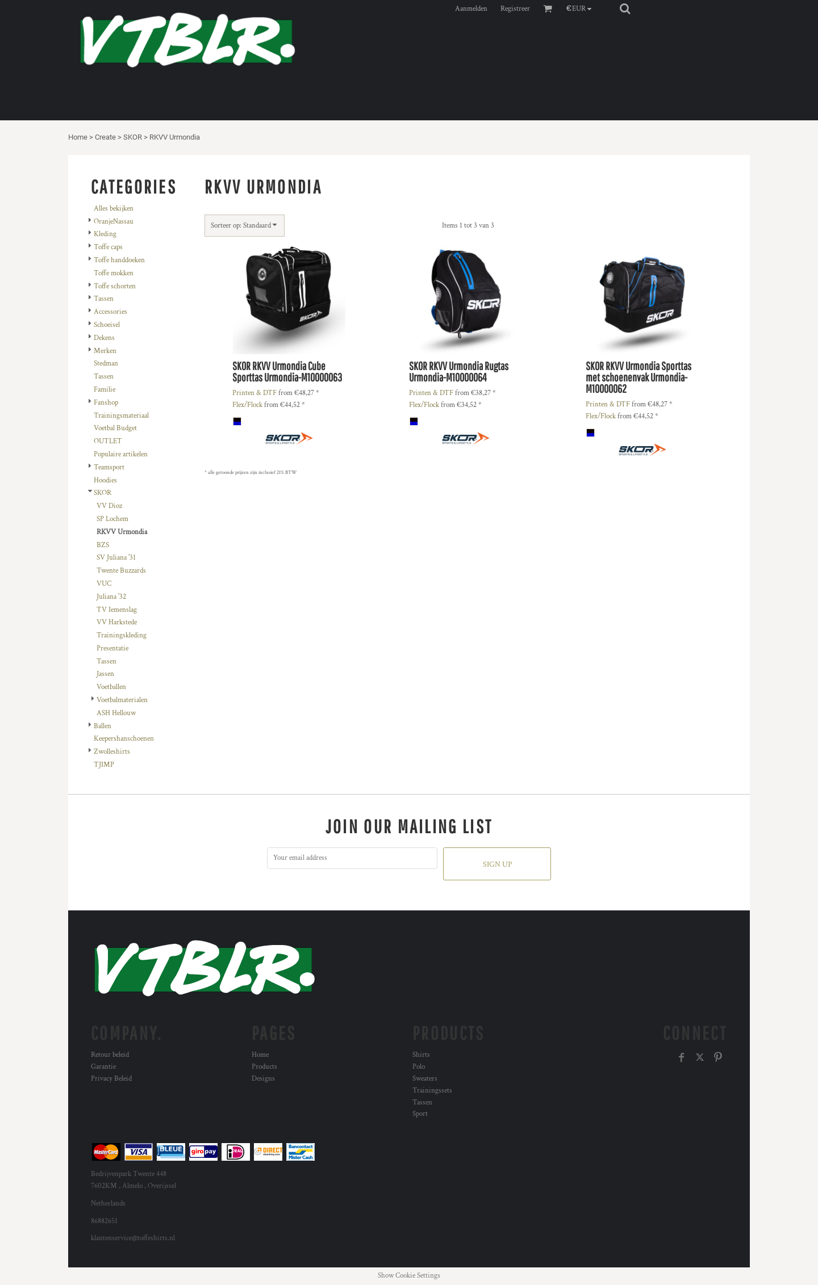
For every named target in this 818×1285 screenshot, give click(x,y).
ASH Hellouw (116, 713)
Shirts (421, 1055)
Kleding (105, 234)
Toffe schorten (115, 286)
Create (105, 137)
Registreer (515, 9)
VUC (104, 584)
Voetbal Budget (115, 428)
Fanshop (106, 403)
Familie (104, 389)
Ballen (102, 726)
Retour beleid (110, 1055)
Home (77, 137)
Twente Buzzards (121, 571)
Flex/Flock (247, 405)
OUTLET (108, 441)
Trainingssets (432, 1090)
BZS (103, 545)
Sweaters (424, 1079)
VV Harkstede (117, 622)
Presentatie (112, 648)
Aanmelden (471, 9)
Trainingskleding (122, 635)
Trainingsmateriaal (121, 416)
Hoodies (105, 480)
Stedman (106, 363)
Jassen (105, 674)
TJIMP (104, 765)
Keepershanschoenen (124, 739)
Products (264, 1067)
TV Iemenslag (117, 610)
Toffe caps (108, 247)
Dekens (104, 338)
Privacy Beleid (111, 1079)
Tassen (104, 299)
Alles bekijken (113, 208)
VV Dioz (109, 506)
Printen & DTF (254, 393)
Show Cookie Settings (409, 1275)
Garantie (103, 1067)
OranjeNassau (113, 221)
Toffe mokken (113, 273)
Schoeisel (107, 325)
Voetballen (111, 687)
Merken (105, 351)
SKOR (132, 137)
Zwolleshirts (112, 752)
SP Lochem (112, 519)
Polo (418, 1067)
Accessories (110, 312)
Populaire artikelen (121, 454)
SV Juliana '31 (116, 557)
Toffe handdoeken (119, 260)
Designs (263, 1079)
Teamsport (109, 467)
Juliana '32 (111, 597)
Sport (420, 1114)
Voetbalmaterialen (122, 700)
